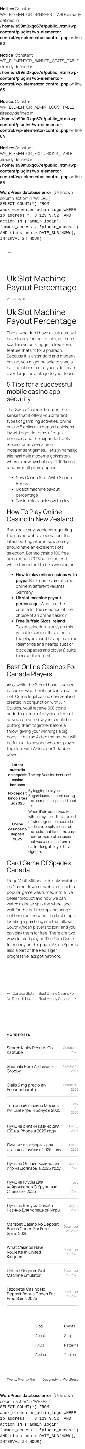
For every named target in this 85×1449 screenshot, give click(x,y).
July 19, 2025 (74, 1107)
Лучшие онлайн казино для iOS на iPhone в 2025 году (33, 1128)
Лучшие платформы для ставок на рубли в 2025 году (34, 1147)
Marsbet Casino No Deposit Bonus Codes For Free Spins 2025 (33, 1229)
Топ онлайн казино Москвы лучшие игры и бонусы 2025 (34, 1107)
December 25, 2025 (70, 1228)
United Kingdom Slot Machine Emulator (26, 1273)
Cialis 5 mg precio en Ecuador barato (26, 1087)
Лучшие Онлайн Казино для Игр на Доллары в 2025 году (34, 1165)
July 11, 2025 (73, 1165)
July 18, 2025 (73, 1128)
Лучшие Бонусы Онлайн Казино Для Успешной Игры (33, 1207)
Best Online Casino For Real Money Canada (57, 996)
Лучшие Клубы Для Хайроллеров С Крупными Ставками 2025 (32, 1187)
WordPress (70, 1379)
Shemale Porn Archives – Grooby (30, 1068)
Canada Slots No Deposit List (20, 996)
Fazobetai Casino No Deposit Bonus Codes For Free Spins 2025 (31, 1294)
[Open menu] (9, 253)
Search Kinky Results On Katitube (30, 1050)
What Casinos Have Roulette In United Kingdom (25, 1252)
